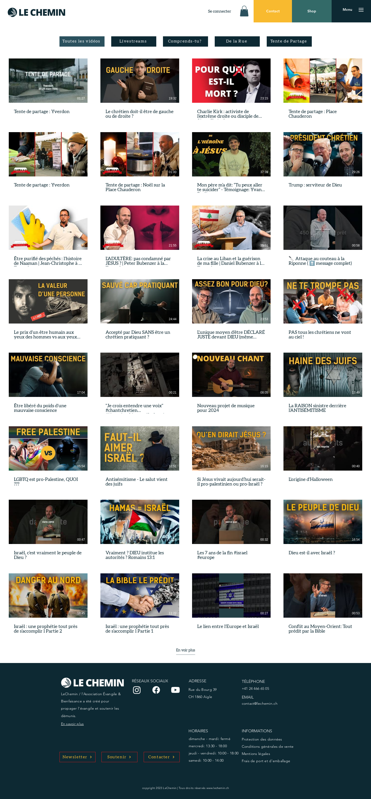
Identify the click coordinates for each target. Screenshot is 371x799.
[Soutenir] (119, 757)
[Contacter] (162, 757)
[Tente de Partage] (289, 41)
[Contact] (273, 11)
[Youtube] (175, 690)
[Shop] (312, 11)
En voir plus (185, 650)
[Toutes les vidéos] (82, 41)
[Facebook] (156, 690)
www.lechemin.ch (217, 788)
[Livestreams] (133, 41)
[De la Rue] (237, 41)
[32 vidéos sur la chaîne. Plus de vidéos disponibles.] (185, 346)
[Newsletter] (77, 757)
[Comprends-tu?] (185, 41)
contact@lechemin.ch (260, 703)
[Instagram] (137, 690)
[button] (244, 11)
